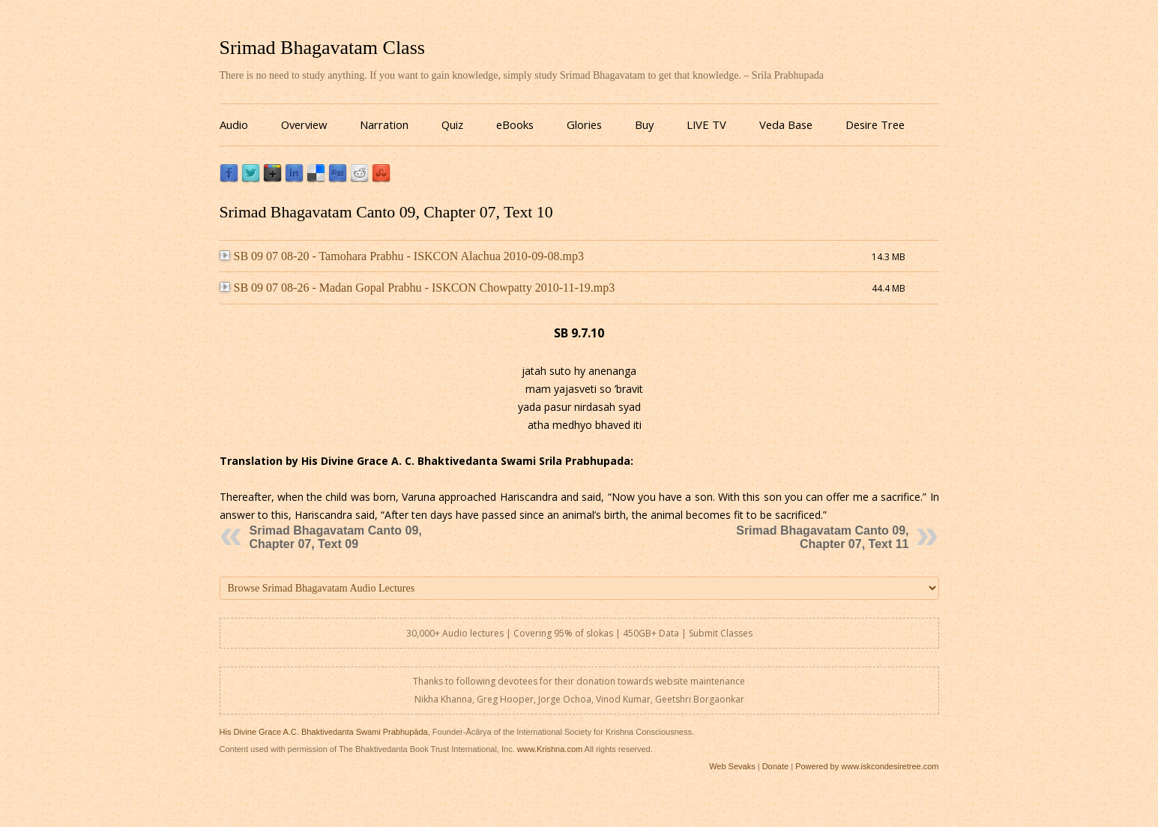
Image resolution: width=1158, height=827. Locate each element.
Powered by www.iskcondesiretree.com (866, 766)
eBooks (515, 124)
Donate (775, 766)
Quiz (452, 124)
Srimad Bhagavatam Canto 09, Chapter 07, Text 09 (336, 537)
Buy (644, 124)
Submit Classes (721, 633)
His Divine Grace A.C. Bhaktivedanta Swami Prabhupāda (324, 731)
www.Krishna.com (549, 749)
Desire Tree (875, 124)
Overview (304, 124)
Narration (384, 124)
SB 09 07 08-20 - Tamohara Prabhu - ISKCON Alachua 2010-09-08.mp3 (402, 256)
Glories (584, 124)
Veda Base (785, 124)
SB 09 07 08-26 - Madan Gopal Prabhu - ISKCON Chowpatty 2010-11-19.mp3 (417, 287)
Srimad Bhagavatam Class (322, 47)
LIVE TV (706, 124)
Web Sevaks (732, 766)
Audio (234, 124)
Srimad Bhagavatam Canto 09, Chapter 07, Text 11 (822, 537)
